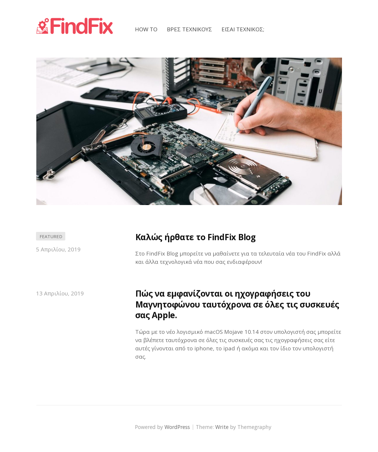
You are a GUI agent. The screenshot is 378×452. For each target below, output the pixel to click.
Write (222, 426)
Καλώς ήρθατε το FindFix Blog (195, 237)
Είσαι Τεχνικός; (242, 29)
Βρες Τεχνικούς (189, 29)
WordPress (177, 426)
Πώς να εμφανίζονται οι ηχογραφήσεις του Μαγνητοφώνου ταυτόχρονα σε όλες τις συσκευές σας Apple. (237, 304)
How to (146, 29)
